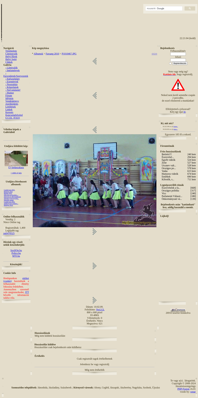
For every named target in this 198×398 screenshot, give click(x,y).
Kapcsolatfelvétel (14, 115)
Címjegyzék (11, 53)
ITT (27, 292)
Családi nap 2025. (9, 190)
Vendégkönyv (12, 101)
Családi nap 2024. (9, 202)
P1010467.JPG (69, 53)
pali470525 (9, 233)
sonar (193, 391)
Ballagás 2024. (8, 205)
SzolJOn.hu (16, 250)
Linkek (8, 109)
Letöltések (10, 106)
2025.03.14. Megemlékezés (12, 197)
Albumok (38, 53)
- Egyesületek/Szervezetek (15, 74)
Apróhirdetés (11, 104)
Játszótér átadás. (9, 200)
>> (155, 53)
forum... (175, 126)
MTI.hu (16, 256)
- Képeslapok (12, 87)
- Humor (9, 92)
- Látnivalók (11, 67)
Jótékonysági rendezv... (11, 203)
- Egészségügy (12, 78)
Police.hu (16, 253)
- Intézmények (12, 70)
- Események (11, 81)
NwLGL (100, 309)
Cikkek (9, 62)
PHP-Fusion (183, 389)
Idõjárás (9, 98)
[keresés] (163, 8)
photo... (175, 129)
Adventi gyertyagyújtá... (11, 198)
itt (184, 112)
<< (153, 53)
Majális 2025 (8, 193)
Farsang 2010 (52, 53)
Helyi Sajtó (11, 59)
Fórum (8, 95)
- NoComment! (12, 90)
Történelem (11, 51)
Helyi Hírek (11, 56)
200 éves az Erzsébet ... (11, 195)
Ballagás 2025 (8, 191)
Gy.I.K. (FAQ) (12, 118)
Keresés (9, 112)
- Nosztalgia (11, 84)
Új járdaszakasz (16, 166)
